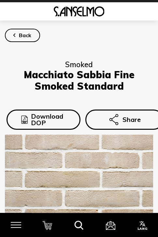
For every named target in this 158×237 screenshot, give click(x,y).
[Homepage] (79, 11)
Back (25, 35)
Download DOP (42, 119)
